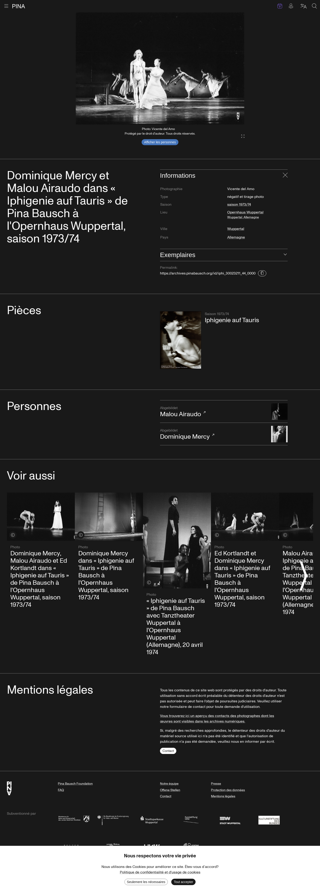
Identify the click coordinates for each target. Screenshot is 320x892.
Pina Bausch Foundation (75, 783)
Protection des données (228, 790)
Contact (168, 751)
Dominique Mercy (213, 434)
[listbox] (160, 68)
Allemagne (236, 237)
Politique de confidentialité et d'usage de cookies (160, 872)
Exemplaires (177, 254)
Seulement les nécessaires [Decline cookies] (146, 882)
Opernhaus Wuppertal (257, 216)
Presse (216, 783)
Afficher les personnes (160, 142)
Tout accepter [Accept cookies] (183, 882)
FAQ (61, 790)
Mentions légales (223, 796)
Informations (177, 175)
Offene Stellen (170, 790)
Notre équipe (169, 783)
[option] (160, 68)
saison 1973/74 (239, 204)
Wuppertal (235, 228)
